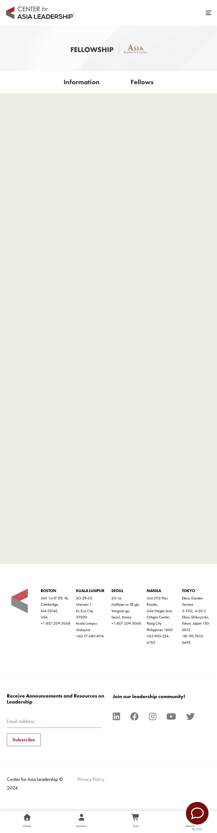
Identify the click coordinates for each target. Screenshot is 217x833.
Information (82, 81)
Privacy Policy (90, 779)
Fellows (142, 81)
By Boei (197, 829)
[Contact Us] (197, 813)
